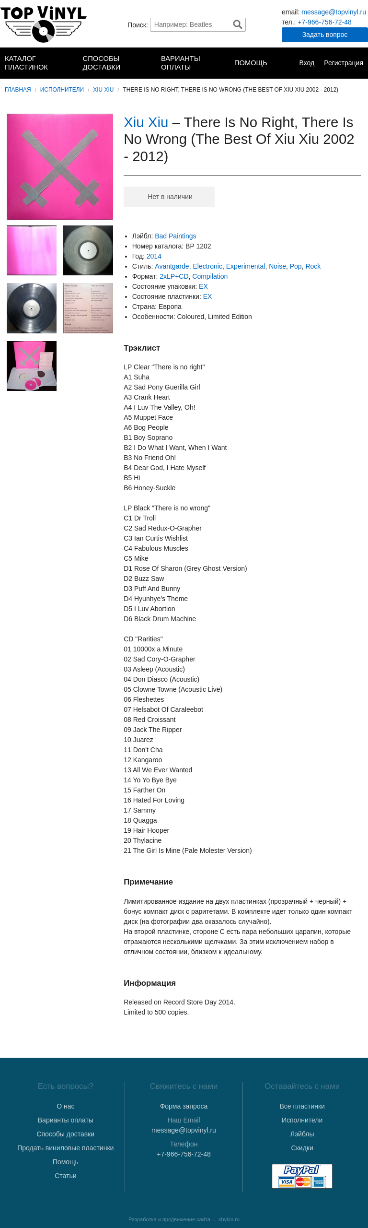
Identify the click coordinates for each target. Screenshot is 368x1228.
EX (203, 286)
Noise (277, 266)
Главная (18, 89)
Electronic (207, 266)
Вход (306, 63)
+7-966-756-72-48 (324, 22)
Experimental (245, 266)
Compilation (210, 276)
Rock (313, 266)
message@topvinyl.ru (333, 12)
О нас (65, 1106)
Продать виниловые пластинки (65, 1148)
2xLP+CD (174, 276)
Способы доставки (102, 63)
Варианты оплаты (180, 63)
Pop (296, 266)
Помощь (250, 63)
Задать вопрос (325, 34)
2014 (154, 256)
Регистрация (343, 63)
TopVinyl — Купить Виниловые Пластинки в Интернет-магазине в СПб (43, 24)
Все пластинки (301, 1106)
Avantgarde (172, 266)
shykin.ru (229, 1219)
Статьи (65, 1176)
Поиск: (137, 24)
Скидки (302, 1148)
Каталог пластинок (26, 63)
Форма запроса (184, 1106)
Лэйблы (302, 1134)
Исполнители (62, 89)
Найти (237, 24)
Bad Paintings (175, 236)
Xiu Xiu (103, 89)
